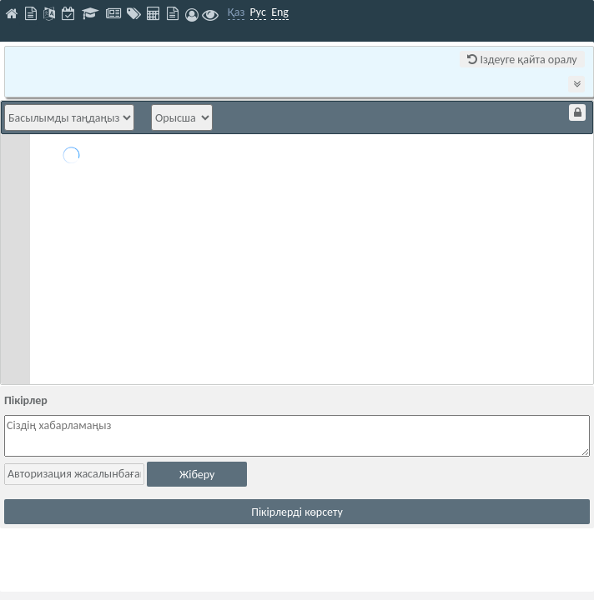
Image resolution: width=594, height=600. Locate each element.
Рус (258, 12)
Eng (280, 12)
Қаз (236, 12)
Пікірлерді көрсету (297, 512)
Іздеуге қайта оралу (521, 59)
